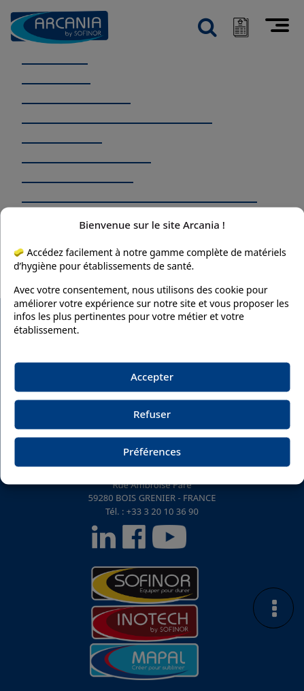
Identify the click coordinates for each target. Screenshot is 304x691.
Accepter (152, 377)
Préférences (152, 452)
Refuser (152, 414)
